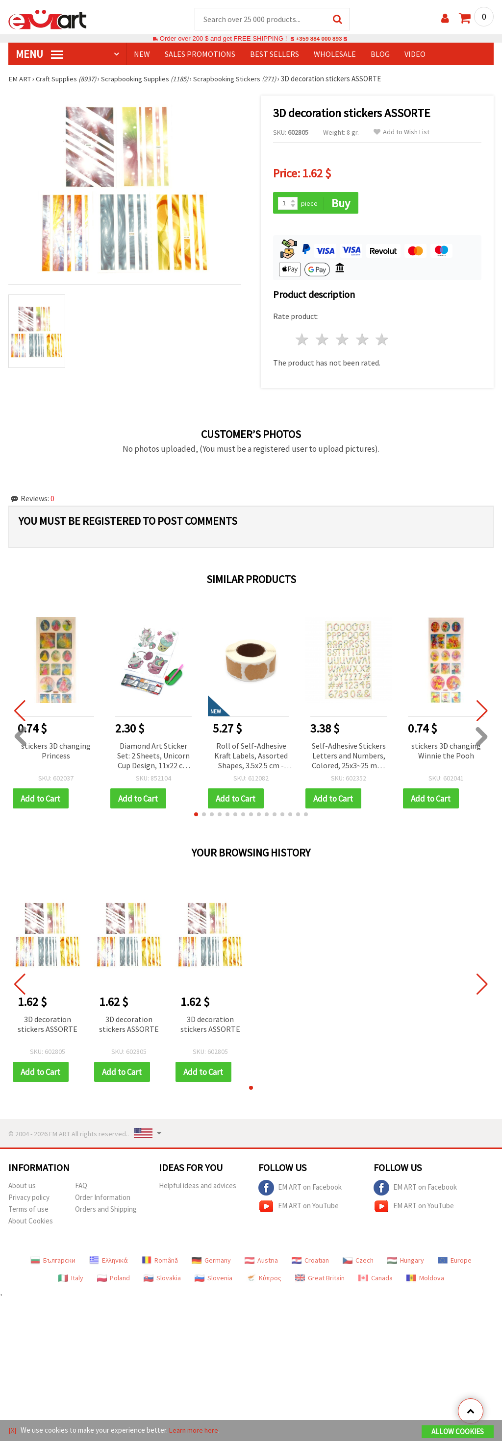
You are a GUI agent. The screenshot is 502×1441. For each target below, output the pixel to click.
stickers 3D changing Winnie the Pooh (446, 751)
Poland (113, 1279)
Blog (380, 54)
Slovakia (162, 1279)
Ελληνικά (108, 1262)
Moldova (425, 1280)
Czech (358, 1262)
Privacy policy (29, 1199)
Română (160, 1262)
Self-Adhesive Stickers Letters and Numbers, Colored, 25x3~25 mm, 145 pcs (349, 757)
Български (52, 1262)
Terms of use (28, 1211)
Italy (70, 1279)
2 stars (323, 341)
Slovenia (213, 1279)
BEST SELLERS (274, 54)
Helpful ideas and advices (197, 1187)
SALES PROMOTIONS (200, 54)
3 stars (342, 341)
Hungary (405, 1262)
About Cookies (30, 1222)
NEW (142, 54)
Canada (375, 1280)
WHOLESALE (335, 54)
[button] (196, 816)
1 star (303, 341)
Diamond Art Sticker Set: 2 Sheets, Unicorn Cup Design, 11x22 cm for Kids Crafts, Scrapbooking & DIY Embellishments (153, 757)
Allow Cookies (457, 1432)
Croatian (310, 1262)
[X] (12, 1430)
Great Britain (320, 1280)
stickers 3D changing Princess (56, 751)
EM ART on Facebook (300, 1189)
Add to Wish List (401, 132)
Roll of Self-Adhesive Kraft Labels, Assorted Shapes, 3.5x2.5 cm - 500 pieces (251, 757)
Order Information (102, 1199)
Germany (211, 1262)
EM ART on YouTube (298, 1208)
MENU (39, 54)
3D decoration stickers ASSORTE (47, 1025)
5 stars (383, 341)
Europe (455, 1262)
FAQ (81, 1187)
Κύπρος (263, 1280)
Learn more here (195, 1430)
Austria (261, 1262)
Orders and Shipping (106, 1211)
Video (415, 54)
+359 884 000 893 (319, 39)
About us (22, 1187)
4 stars (362, 341)
